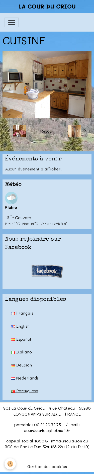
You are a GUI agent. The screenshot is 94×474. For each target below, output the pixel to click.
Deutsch (21, 364)
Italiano (21, 351)
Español (21, 339)
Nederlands (25, 378)
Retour (47, 131)
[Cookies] (10, 463)
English (20, 326)
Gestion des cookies (47, 466)
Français (22, 313)
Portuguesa (24, 390)
